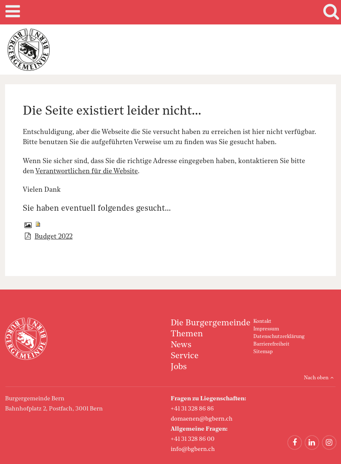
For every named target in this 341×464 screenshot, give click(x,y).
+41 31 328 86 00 (193, 439)
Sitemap (263, 351)
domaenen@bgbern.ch (202, 419)
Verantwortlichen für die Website (86, 171)
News (181, 345)
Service (185, 356)
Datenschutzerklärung (278, 336)
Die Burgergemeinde (210, 323)
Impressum (266, 329)
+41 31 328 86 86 (192, 409)
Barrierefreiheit (271, 344)
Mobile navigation (11, 12)
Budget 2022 (53, 236)
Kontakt (262, 321)
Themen (187, 334)
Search (329, 12)
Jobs (179, 367)
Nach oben (316, 378)
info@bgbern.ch (193, 449)
